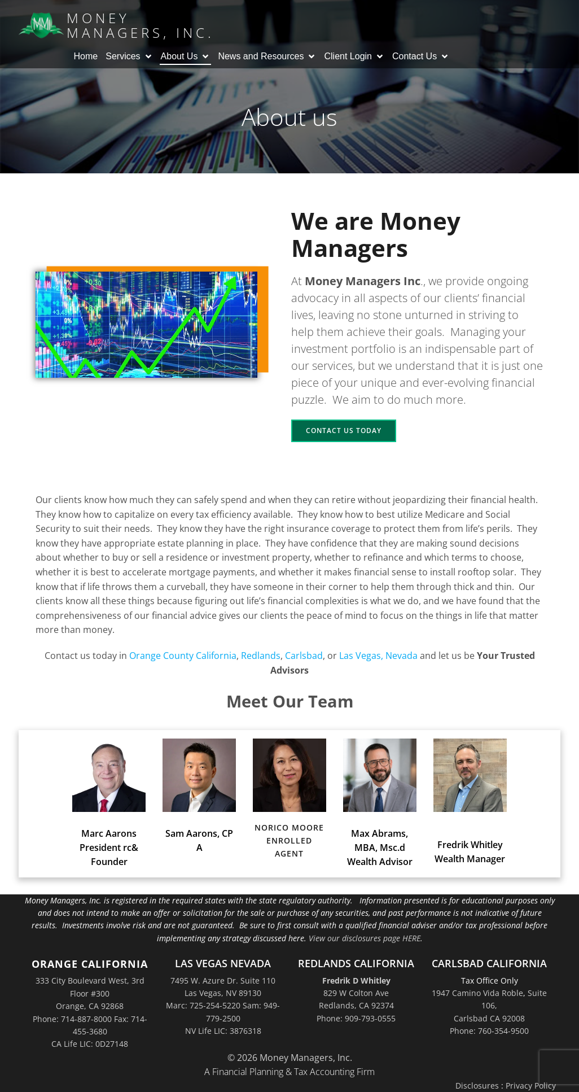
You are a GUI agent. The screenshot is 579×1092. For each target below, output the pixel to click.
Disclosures (477, 1085)
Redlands (260, 655)
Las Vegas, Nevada (378, 655)
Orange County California (182, 655)
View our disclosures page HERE (364, 938)
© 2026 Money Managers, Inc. (289, 1057)
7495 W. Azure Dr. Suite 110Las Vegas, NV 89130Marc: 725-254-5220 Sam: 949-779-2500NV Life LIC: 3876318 (223, 1006)
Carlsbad (304, 655)
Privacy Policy (531, 1085)
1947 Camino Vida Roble (477, 993)
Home (86, 56)
